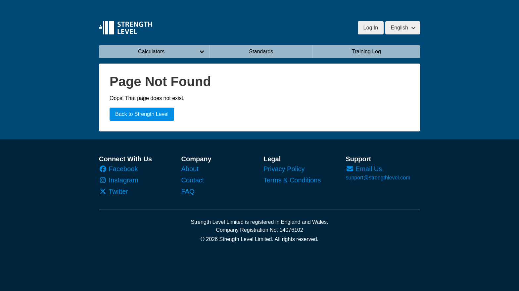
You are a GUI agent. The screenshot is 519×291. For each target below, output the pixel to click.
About (190, 168)
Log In (370, 27)
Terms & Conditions (292, 180)
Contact (192, 180)
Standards (261, 51)
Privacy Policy (284, 168)
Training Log (366, 51)
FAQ (188, 191)
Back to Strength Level (141, 114)
